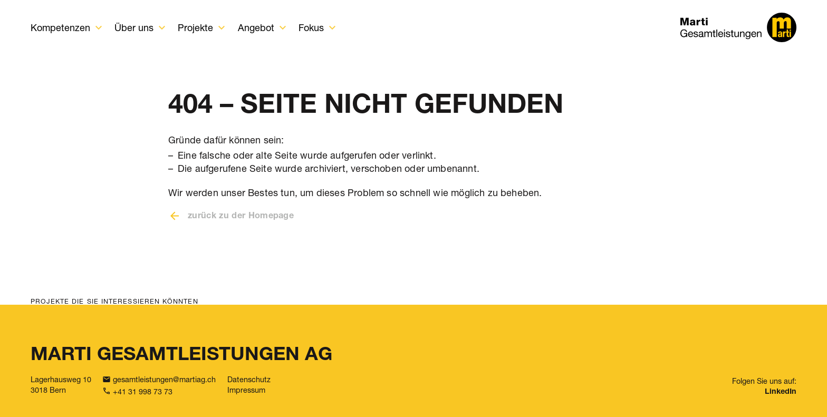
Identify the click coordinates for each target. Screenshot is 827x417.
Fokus (311, 27)
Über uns (133, 27)
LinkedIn (780, 392)
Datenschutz (249, 379)
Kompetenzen (60, 27)
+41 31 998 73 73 (142, 391)
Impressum (246, 389)
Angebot (256, 27)
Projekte (195, 27)
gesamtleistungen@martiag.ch (164, 379)
